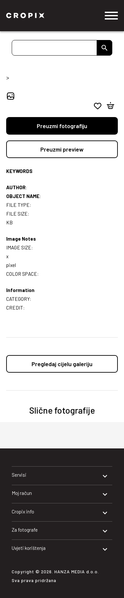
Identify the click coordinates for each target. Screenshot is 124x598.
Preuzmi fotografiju (62, 125)
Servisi (19, 475)
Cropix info (23, 511)
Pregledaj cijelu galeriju (62, 363)
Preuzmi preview (62, 149)
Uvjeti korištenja (29, 548)
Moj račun (22, 493)
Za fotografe (25, 530)
